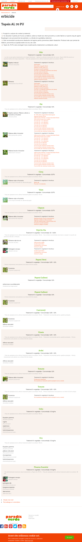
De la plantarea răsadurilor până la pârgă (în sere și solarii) (49, 380)
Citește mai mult (8, 500)
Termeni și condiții (34, 515)
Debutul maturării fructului (40, 79)
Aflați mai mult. (29, 540)
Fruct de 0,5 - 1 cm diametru (41, 120)
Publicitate (31, 518)
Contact (75, 1)
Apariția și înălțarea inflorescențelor (43, 220)
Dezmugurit (37, 64)
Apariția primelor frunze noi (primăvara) (44, 218)
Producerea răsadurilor (40, 379)
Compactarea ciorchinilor (40, 245)
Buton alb (36, 182)
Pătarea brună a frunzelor (16, 151)
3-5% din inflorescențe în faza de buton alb (45, 221)
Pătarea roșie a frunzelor (19, 181)
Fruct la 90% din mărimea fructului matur (44, 78)
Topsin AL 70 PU (12, 24)
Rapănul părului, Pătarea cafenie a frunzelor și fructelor (19, 114)
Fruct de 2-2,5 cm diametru (41, 72)
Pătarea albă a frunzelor (15, 134)
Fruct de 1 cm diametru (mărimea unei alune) (45, 70)
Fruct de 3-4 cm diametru (40, 125)
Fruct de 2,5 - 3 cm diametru (41, 123)
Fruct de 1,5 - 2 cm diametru (41, 122)
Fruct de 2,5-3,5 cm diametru (41, 73)
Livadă (12, 1)
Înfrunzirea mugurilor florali (41, 66)
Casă (30, 1)
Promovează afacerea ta (60, 1)
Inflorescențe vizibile (39, 242)
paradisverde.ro (5, 12)
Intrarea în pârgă (38, 247)
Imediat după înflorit (39, 244)
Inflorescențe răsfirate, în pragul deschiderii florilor (46, 117)
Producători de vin (41, 1)
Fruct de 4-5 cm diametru (40, 126)
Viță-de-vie (21, 1)
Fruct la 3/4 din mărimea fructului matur (44, 76)
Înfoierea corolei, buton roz (41, 67)
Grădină (4, 1)
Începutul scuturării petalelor (41, 69)
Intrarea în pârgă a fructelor (41, 224)
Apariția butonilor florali (40, 116)
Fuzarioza (14, 269)
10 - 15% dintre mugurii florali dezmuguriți (44, 114)
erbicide (14, 12)
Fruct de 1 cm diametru (40, 184)
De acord (69, 537)
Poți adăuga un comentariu (11, 502)
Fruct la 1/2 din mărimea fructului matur (44, 75)
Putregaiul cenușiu (14, 478)
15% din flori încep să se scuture (42, 119)
